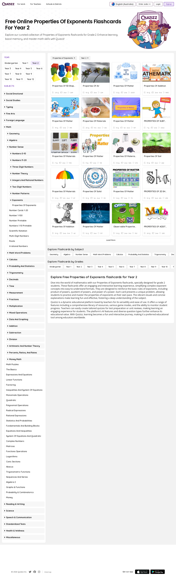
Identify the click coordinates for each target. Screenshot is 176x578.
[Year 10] (164, 267)
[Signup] (169, 4)
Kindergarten (11, 63)
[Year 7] (132, 267)
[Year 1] (68, 267)
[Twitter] (30, 572)
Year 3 (8, 68)
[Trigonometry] (160, 254)
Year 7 (8, 74)
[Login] (158, 4)
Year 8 (18, 74)
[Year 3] (90, 267)
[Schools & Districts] (53, 4)
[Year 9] (153, 267)
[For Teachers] (35, 4)
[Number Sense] (81, 254)
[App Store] (142, 572)
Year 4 (18, 68)
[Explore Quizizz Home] (8, 4)
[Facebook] (34, 572)
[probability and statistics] (138, 254)
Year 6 (39, 68)
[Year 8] (143, 267)
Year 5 (29, 68)
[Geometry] (54, 254)
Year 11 (19, 79)
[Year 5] (111, 267)
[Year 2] (84, 58)
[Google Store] (157, 572)
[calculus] (119, 254)
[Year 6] (121, 267)
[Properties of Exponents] (64, 58)
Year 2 (35, 63)
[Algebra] (66, 254)
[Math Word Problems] (102, 254)
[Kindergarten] (55, 267)
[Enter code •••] (145, 4)
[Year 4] (100, 267)
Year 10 (8, 79)
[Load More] (111, 240)
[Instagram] (39, 572)
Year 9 (29, 74)
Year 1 (25, 63)
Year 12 (30, 79)
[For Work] (21, 4)
